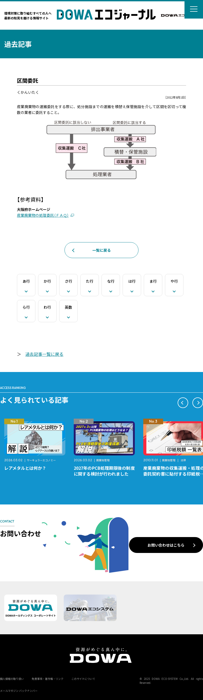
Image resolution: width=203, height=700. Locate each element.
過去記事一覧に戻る (44, 354)
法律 (183, 460)
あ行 (26, 281)
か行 (47, 281)
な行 (110, 281)
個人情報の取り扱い (12, 679)
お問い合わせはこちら (165, 545)
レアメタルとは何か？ (25, 468)
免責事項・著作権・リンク (47, 679)
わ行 (47, 307)
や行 (174, 281)
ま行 (153, 281)
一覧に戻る (101, 250)
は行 (132, 281)
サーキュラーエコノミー (41, 460)
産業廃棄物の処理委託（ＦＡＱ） (43, 215)
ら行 (26, 307)
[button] (183, 402)
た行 (89, 281)
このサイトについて (83, 679)
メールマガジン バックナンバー (19, 691)
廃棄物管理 (102, 460)
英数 (68, 307)
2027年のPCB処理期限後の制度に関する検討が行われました (104, 471)
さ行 (68, 281)
